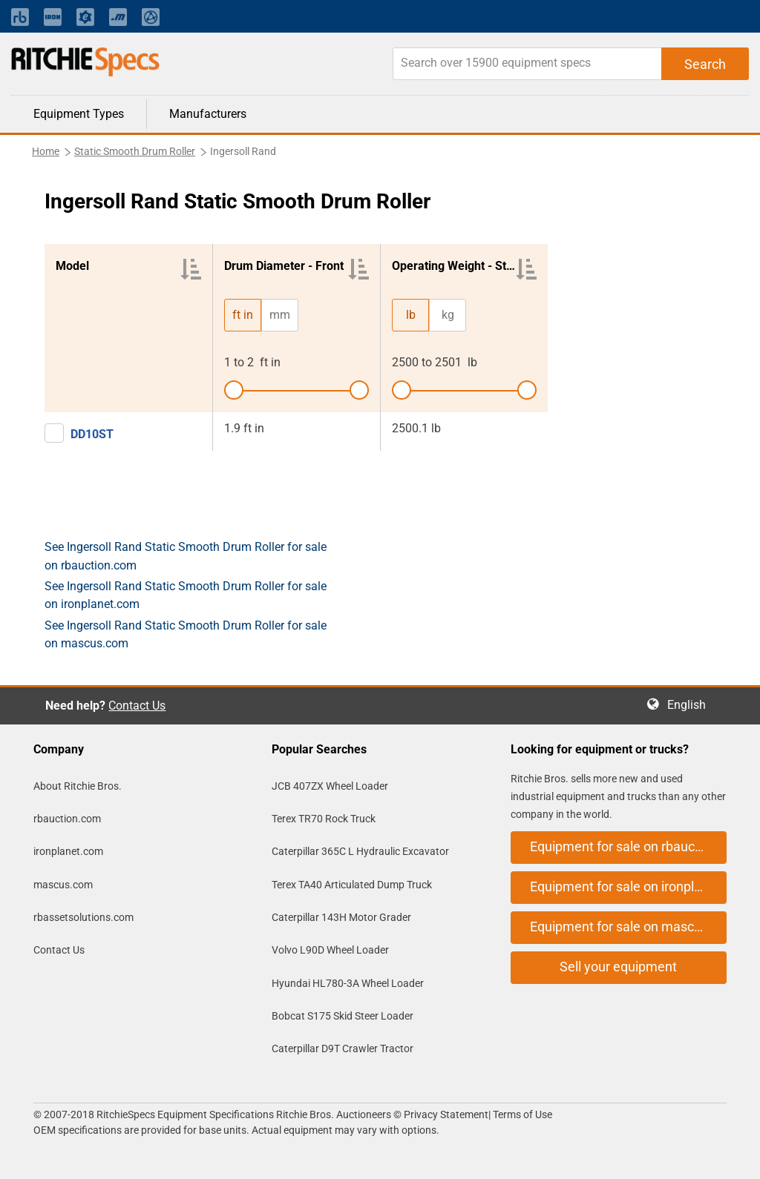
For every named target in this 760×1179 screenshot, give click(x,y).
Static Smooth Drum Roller (134, 151)
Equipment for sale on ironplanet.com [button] (628, 886)
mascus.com (63, 885)
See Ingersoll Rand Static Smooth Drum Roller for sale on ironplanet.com (186, 595)
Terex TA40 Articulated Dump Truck (352, 885)
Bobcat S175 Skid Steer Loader (342, 1016)
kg (448, 315)
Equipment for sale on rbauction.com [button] (628, 846)
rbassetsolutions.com (83, 917)
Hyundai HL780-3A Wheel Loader (348, 983)
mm (279, 315)
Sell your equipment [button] (618, 966)
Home (45, 151)
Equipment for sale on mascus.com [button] (628, 926)
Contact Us (137, 706)
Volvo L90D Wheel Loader (330, 950)
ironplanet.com (68, 851)
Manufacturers (207, 114)
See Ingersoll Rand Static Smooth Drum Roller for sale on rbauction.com (186, 556)
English (691, 705)
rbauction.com (67, 819)
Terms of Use (521, 1114)
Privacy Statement (446, 1114)
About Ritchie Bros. (77, 786)
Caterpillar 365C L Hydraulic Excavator (360, 851)
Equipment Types (78, 114)
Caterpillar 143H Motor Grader (341, 917)
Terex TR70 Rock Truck (324, 819)
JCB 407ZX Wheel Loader (330, 786)
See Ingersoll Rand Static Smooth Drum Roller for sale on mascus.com (186, 634)
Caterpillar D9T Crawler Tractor (342, 1048)
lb (411, 315)
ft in (242, 315)
